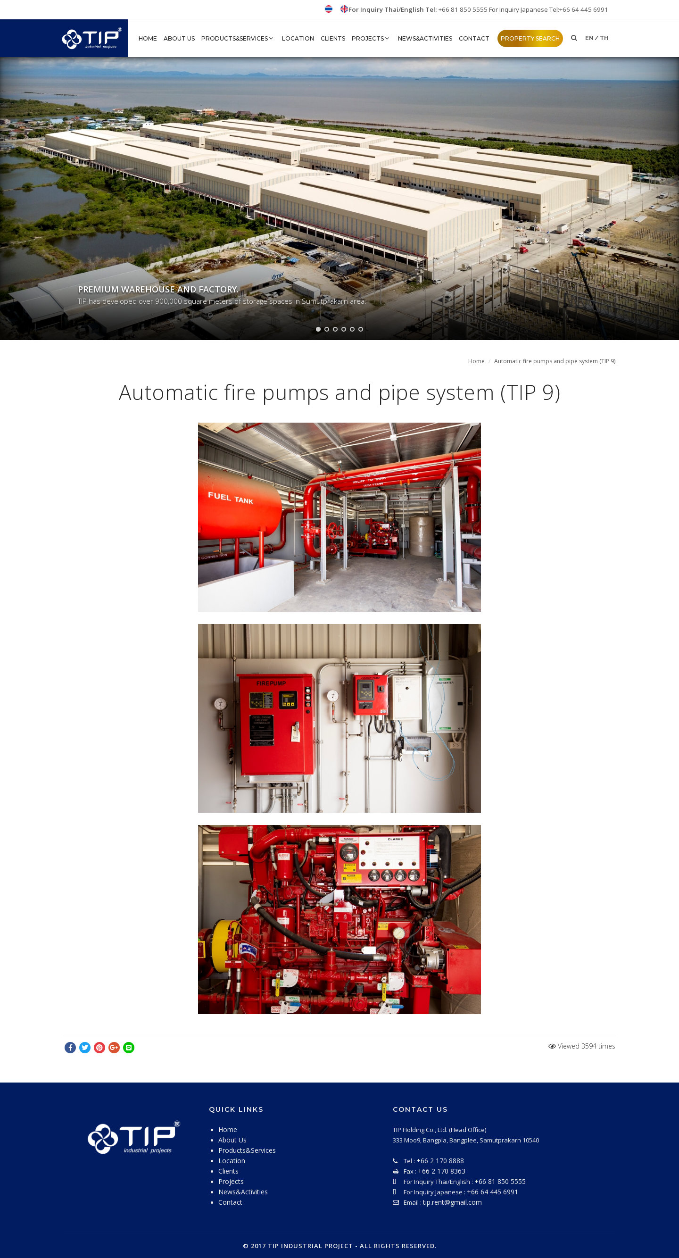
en (589, 38)
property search (530, 38)
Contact (474, 38)
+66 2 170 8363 (441, 1170)
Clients (333, 38)
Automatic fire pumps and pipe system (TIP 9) (554, 361)
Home (476, 361)
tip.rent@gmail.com (452, 1202)
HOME (148, 38)
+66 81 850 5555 (464, 9)
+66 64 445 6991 (492, 1191)
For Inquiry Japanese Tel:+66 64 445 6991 (548, 9)
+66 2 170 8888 (440, 1160)
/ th (601, 38)
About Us (179, 38)
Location (298, 38)
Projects (371, 38)
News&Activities (425, 38)
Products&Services (238, 38)
